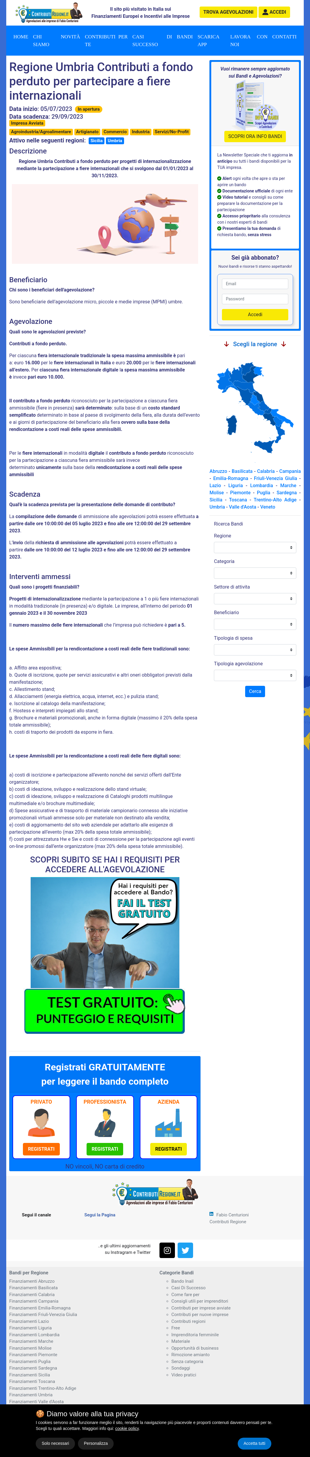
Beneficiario (226, 612)
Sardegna (287, 492)
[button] (274, 12)
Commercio (115, 131)
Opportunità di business (195, 1348)
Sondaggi (180, 1368)
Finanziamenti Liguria (30, 1328)
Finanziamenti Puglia (30, 1361)
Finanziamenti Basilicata (33, 1287)
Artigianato (87, 131)
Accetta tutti (254, 1443)
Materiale (180, 1341)
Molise (216, 492)
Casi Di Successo (188, 1287)
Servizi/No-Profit (172, 131)
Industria (141, 131)
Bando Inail (182, 1281)
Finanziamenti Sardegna (33, 1368)
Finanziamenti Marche (31, 1341)
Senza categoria (187, 1361)
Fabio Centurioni (232, 1215)
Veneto (267, 507)
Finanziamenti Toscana (32, 1381)
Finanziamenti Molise (30, 1348)
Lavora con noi (248, 40)
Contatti (284, 37)
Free (175, 1328)
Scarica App (209, 40)
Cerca (255, 691)
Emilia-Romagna (230, 478)
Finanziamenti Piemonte (33, 1354)
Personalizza (96, 1443)
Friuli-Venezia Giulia (275, 478)
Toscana (238, 500)
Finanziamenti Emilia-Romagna (40, 1308)
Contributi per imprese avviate (201, 1308)
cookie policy (127, 1428)
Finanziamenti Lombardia (34, 1334)
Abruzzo (218, 471)
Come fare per (185, 1294)
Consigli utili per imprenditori (199, 1301)
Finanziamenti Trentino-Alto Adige (42, 1388)
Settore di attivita (232, 587)
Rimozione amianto (190, 1354)
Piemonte (240, 492)
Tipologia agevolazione (238, 663)
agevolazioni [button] (228, 12)
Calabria (266, 471)
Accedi (255, 314)
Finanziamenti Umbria (31, 1395)
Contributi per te (106, 40)
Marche (288, 485)
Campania (290, 471)
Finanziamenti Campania (33, 1301)
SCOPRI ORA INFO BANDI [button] (255, 136)
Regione (222, 536)
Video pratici (183, 1375)
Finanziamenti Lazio (29, 1321)
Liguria (235, 485)
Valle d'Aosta (242, 507)
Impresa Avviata (27, 123)
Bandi (185, 37)
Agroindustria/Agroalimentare (41, 131)
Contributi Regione (227, 1221)
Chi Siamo (41, 40)
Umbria (115, 140)
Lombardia (261, 485)
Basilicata (242, 471)
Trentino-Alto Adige (275, 500)
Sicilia (96, 140)
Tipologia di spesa (233, 638)
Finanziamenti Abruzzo (31, 1281)
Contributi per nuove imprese (199, 1314)
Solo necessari (55, 1443)
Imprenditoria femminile (195, 1334)
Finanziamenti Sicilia (29, 1375)
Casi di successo (152, 40)
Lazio (215, 485)
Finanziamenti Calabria (32, 1294)
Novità (70, 37)
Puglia (263, 492)
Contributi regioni (188, 1321)
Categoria (224, 561)
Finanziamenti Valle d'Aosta (36, 1401)
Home (20, 37)
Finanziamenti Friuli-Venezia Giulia (43, 1314)
